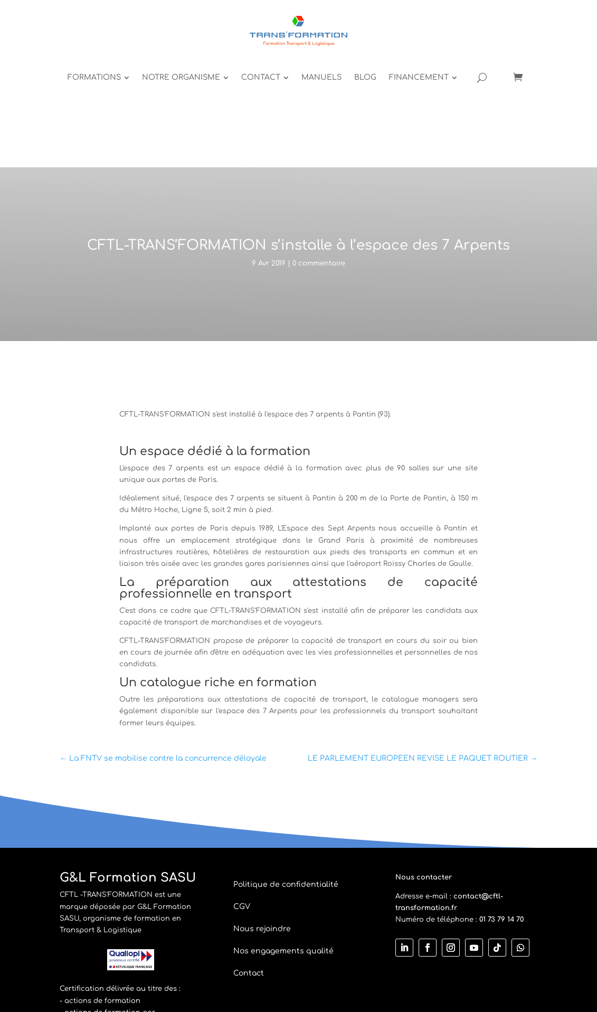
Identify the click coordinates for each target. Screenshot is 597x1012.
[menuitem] (146, 32)
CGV (241, 804)
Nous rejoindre (262, 826)
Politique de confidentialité (285, 782)
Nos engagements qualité (283, 849)
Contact (248, 871)
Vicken (387, 970)
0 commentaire (318, 161)
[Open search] (529, 32)
